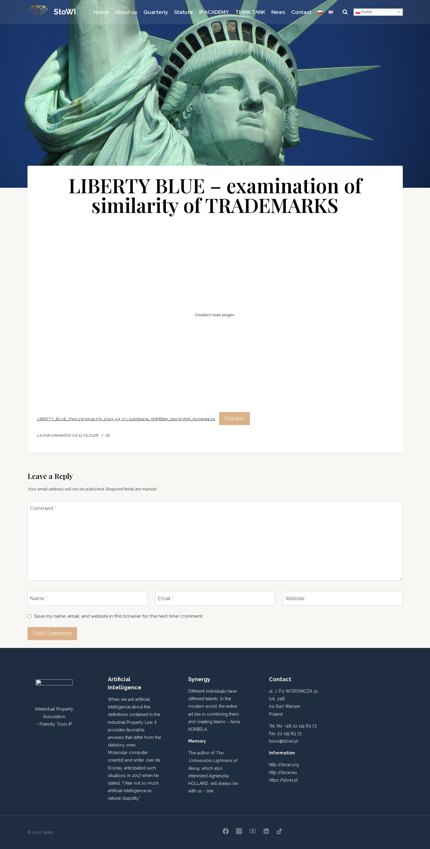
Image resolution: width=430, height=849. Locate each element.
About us (126, 12)
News (278, 12)
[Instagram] (239, 831)
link (210, 791)
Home (101, 12)
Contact (301, 12)
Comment (43, 508)
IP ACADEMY (214, 12)
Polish (363, 12)
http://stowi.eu (283, 772)
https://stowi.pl (283, 780)
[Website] (343, 599)
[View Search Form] (345, 12)
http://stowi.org (284, 764)
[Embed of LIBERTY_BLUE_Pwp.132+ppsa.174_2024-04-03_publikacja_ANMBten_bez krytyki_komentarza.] (215, 315)
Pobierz (234, 418)
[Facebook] (226, 831)
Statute (183, 12)
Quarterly (156, 12)
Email (165, 598)
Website (295, 598)
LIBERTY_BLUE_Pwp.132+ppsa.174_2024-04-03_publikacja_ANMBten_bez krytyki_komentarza (126, 418)
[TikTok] (279, 831)
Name (38, 598)
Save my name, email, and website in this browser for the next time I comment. (118, 616)
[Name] (87, 599)
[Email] (215, 599)
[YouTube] (253, 831)
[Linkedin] (266, 831)
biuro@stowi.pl (283, 741)
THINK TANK (250, 12)
